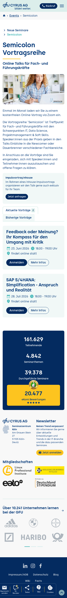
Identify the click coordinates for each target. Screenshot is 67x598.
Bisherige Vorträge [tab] (19, 217)
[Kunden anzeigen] (62, 510)
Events (14, 15)
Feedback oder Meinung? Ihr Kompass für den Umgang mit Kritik (32, 237)
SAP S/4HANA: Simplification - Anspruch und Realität (32, 285)
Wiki (27, 580)
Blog (56, 574)
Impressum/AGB (18, 574)
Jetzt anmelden (49, 452)
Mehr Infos (38, 262)
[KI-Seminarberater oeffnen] (16, 589)
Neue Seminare (17, 30)
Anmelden (16, 262)
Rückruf (48, 6)
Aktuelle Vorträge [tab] (20, 210)
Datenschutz (40, 574)
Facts (38, 580)
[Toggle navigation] (61, 6)
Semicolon (14, 34)
